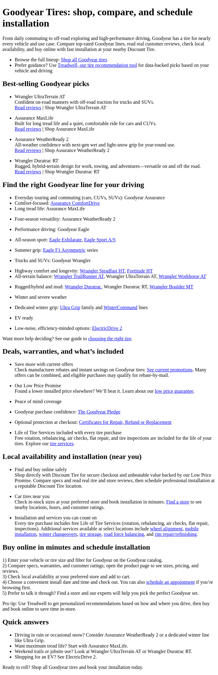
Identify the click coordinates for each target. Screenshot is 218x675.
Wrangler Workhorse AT (182, 276)
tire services (62, 443)
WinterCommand (120, 307)
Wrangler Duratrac (83, 286)
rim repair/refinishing (176, 534)
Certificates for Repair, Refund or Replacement (125, 422)
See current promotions (169, 369)
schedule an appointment (170, 582)
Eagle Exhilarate (65, 239)
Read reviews (28, 107)
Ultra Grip (70, 307)
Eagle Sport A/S (100, 239)
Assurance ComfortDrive (75, 203)
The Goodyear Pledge (99, 411)
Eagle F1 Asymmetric (64, 250)
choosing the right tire (109, 338)
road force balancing (124, 534)
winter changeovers (58, 534)
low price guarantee (174, 391)
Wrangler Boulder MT (171, 286)
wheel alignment (166, 528)
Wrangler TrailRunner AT (79, 276)
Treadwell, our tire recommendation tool (97, 65)
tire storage (90, 534)
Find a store (177, 501)
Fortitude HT (140, 270)
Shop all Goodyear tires (84, 59)
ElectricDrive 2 (107, 328)
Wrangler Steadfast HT (102, 270)
